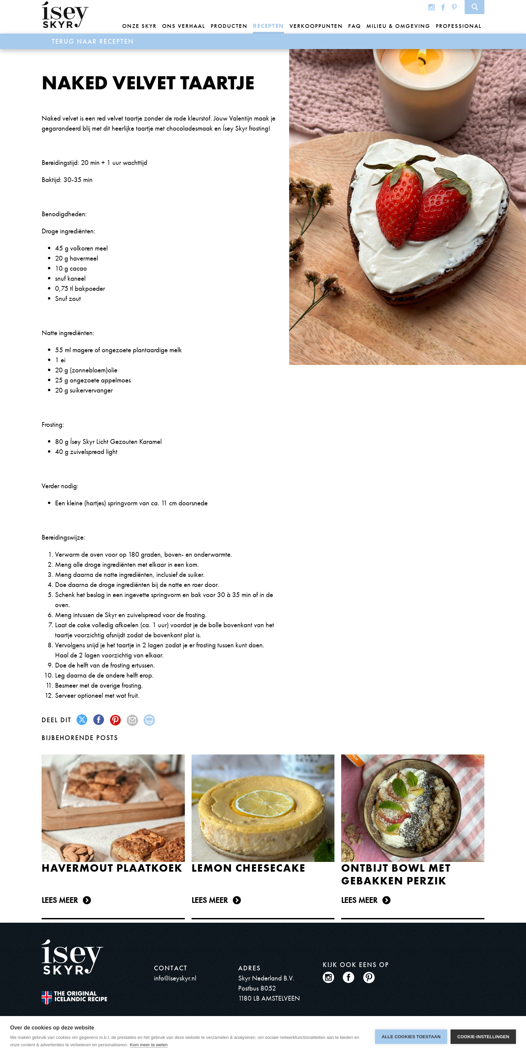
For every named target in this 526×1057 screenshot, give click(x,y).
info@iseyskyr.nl (175, 977)
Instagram (431, 6)
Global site (418, 6)
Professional (459, 26)
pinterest (116, 720)
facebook (99, 720)
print (149, 720)
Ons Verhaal (183, 26)
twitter (82, 720)
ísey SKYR (65, 14)
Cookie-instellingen (483, 1036)
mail (133, 720)
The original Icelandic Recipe (74, 998)
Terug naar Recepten (93, 41)
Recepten (268, 26)
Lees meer (60, 900)
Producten (229, 26)
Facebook (443, 6)
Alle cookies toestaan (411, 1036)
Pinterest (454, 6)
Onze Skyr (139, 26)
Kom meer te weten (149, 1044)
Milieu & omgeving (398, 26)
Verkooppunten (316, 26)
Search (474, 7)
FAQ (354, 26)
